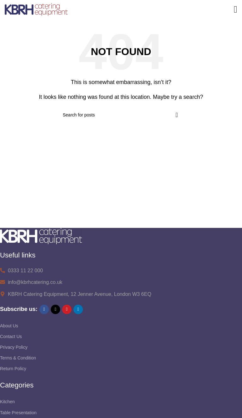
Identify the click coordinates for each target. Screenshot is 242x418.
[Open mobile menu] (235, 9)
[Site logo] (36, 9)
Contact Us (11, 336)
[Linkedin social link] (78, 309)
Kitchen (7, 401)
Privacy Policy (13, 347)
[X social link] (55, 309)
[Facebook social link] (44, 309)
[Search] (121, 115)
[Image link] (41, 235)
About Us (9, 325)
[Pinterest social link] (67, 309)
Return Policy (13, 368)
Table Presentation (18, 412)
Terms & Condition (18, 357)
